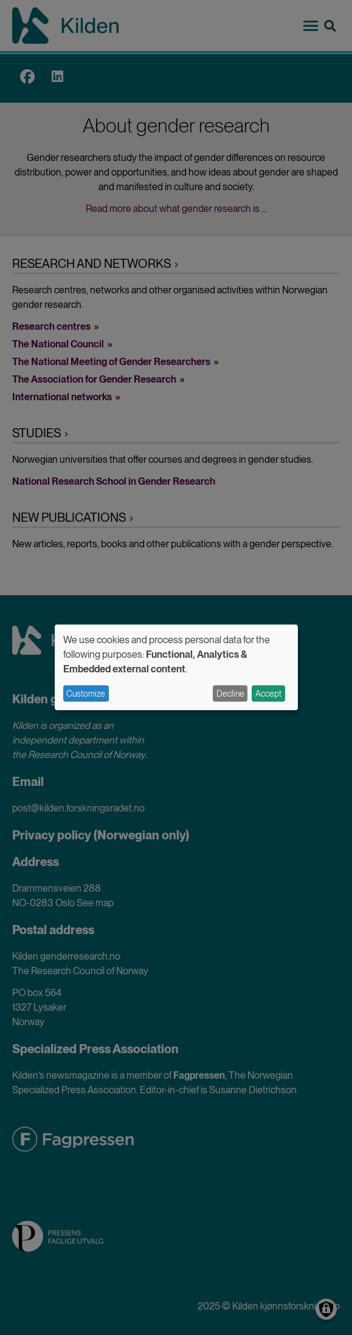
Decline (230, 693)
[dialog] (176, 667)
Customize (85, 693)
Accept (268, 693)
